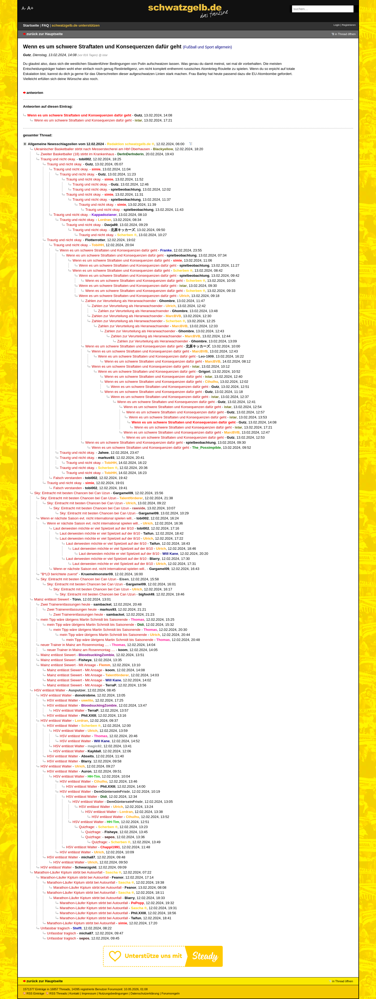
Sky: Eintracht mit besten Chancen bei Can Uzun (72, 493)
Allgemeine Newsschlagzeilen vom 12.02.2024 (66, 144)
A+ (30, 8)
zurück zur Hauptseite (45, 34)
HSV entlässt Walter (49, 690)
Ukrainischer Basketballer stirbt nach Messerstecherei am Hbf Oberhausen (92, 149)
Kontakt (74, 993)
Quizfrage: (87, 827)
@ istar (103, 55)
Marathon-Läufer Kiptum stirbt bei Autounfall (68, 872)
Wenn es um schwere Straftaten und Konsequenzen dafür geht (83, 120)
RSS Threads (56, 993)
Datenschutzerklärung (144, 993)
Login (336, 24)
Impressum (89, 993)
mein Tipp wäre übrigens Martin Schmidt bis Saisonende (84, 620)
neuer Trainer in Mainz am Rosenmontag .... (75, 645)
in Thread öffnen (345, 34)
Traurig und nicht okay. (58, 159)
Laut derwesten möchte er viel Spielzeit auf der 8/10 (93, 528)
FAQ (46, 25)
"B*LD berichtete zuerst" (59, 574)
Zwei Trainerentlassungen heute (65, 604)
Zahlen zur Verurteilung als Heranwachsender (120, 301)
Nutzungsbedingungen (113, 993)
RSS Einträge (33, 993)
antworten (35, 93)
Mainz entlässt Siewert (51, 599)
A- (24, 8)
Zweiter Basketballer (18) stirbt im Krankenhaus (77, 154)
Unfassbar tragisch (55, 928)
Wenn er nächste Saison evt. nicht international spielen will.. (87, 518)
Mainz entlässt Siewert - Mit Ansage (68, 665)
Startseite (31, 25)
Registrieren (349, 24)
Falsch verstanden (67, 478)
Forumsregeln (171, 993)
